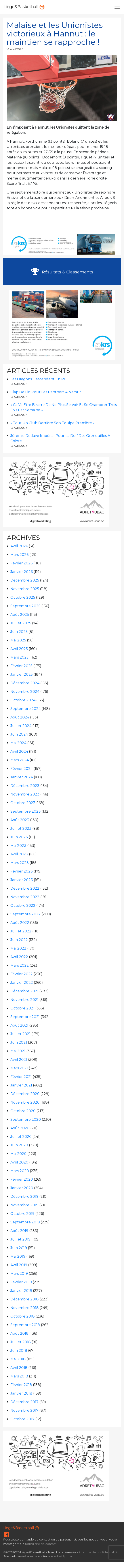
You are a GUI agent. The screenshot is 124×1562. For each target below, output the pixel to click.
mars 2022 (19, 965)
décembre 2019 (24, 1196)
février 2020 (21, 1179)
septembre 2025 (25, 606)
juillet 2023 (20, 828)
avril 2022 (19, 957)
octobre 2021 (22, 1008)
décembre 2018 (24, 1299)
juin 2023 (19, 837)
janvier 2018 (21, 1393)
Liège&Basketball (24, 6)
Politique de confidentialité (98, 1552)
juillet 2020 (21, 1137)
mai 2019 (17, 1256)
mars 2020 (19, 1171)
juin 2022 (19, 940)
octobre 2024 (22, 700)
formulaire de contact (41, 1544)
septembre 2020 (25, 1119)
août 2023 (19, 820)
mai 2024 (18, 743)
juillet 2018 (20, 1342)
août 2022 (19, 923)
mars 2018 (19, 1376)
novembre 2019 (24, 1205)
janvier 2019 (21, 1291)
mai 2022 (18, 948)
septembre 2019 (25, 1222)
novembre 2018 (24, 1308)
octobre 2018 (22, 1316)
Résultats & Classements (62, 272)
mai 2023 (18, 846)
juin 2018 (18, 1350)
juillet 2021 (20, 1034)
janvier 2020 (21, 1188)
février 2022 (21, 974)
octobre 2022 (22, 905)
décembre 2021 (24, 991)
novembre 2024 (24, 691)
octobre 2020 (23, 1111)
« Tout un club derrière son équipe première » (52, 423)
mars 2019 (19, 1273)
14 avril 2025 (15, 49)
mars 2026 (19, 555)
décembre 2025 (24, 580)
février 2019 (21, 1282)
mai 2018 (18, 1359)
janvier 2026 (21, 572)
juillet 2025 (20, 623)
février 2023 (21, 871)
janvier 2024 (21, 777)
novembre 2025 (24, 589)
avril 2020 (19, 1162)
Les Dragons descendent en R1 (37, 379)
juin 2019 (18, 1248)
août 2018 (19, 1333)
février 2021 (21, 1077)
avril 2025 (19, 649)
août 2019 (19, 1231)
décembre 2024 (24, 683)
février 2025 (21, 666)
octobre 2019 (22, 1214)
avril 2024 (19, 751)
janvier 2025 (21, 674)
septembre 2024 (25, 709)
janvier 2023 (21, 880)
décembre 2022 (24, 888)
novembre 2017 (24, 1410)
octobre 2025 (22, 597)
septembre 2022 (25, 914)
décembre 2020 (25, 1094)
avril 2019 (18, 1265)
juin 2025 (19, 632)
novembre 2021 (24, 1000)
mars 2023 (19, 863)
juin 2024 (19, 734)
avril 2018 (18, 1368)
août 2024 (19, 717)
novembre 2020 (25, 1102)
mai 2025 (18, 640)
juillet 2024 (20, 726)
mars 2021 (19, 1068)
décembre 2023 (24, 786)
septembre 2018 (25, 1325)
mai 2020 (18, 1154)
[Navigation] (117, 7)
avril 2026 (19, 546)
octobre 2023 (22, 803)
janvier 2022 (21, 982)
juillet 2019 (20, 1239)
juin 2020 (19, 1145)
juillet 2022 (20, 931)
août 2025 (19, 614)
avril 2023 (19, 854)
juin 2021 (18, 1042)
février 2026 (21, 563)
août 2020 (19, 1128)
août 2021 (19, 1025)
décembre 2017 (24, 1402)
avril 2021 (18, 1059)
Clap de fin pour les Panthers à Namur (45, 392)
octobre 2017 (22, 1419)
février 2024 (21, 769)
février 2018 (21, 1385)
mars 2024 (19, 760)
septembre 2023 (25, 811)
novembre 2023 (24, 794)
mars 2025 (19, 657)
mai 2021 (17, 1051)
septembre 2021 (25, 1017)
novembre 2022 (24, 897)
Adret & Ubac (63, 1556)
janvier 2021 (21, 1085)
